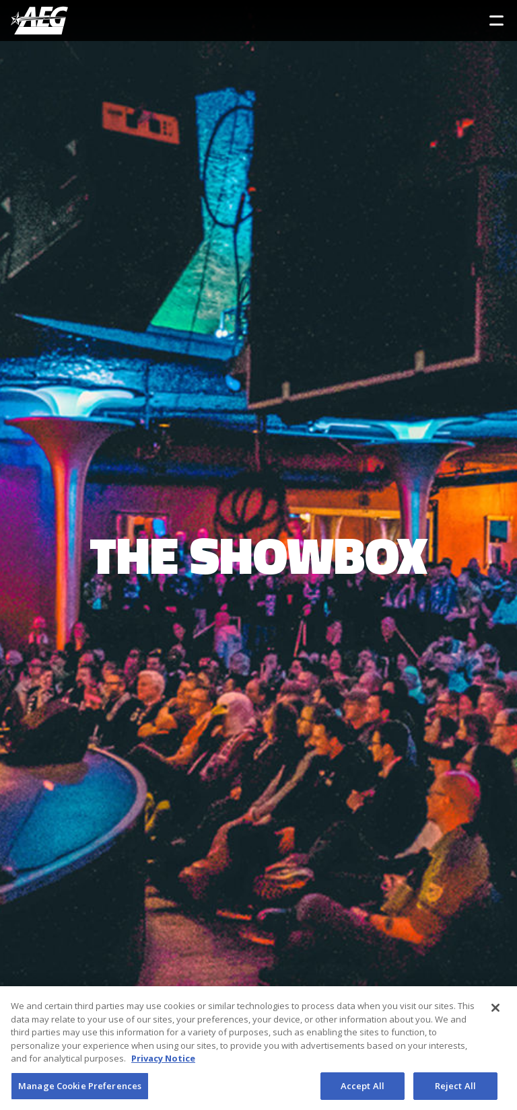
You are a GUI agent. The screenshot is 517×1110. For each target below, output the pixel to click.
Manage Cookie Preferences (79, 1088)
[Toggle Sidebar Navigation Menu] (496, 20)
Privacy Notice (163, 1061)
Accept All (362, 1088)
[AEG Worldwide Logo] (39, 20)
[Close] (495, 1010)
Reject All (455, 1088)
